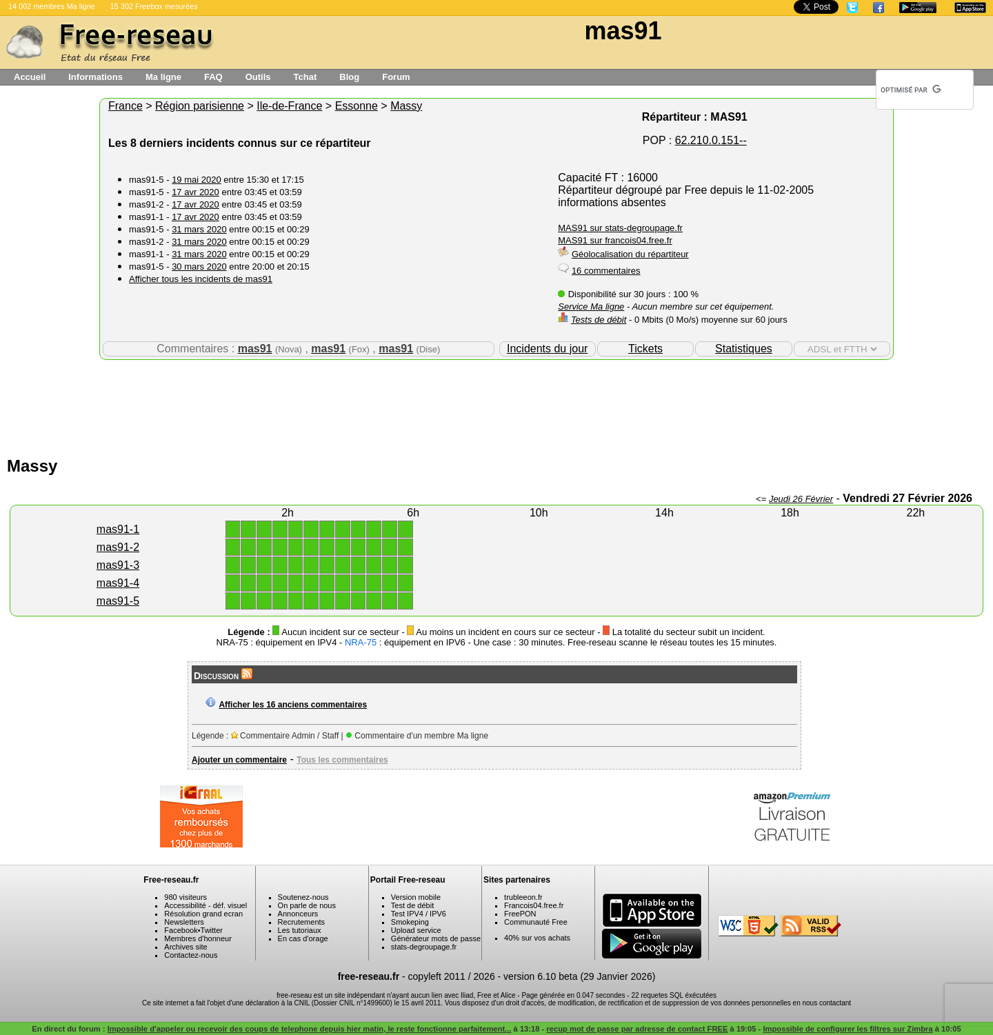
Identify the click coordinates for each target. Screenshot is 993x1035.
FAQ (213, 77)
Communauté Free (536, 922)
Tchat (305, 77)
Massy (406, 106)
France (125, 106)
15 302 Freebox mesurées (154, 6)
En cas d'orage (303, 938)
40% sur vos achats (537, 938)
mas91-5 (118, 601)
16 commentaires (606, 270)
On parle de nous (307, 905)
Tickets (645, 348)
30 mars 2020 (199, 266)
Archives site (185, 947)
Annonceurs (298, 914)
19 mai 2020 (196, 179)
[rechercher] (911, 89)
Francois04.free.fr (533, 905)
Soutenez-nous (303, 897)
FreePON (520, 914)
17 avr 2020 (195, 192)
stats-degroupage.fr (424, 947)
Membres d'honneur (198, 938)
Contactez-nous (190, 955)
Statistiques (743, 348)
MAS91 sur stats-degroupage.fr (620, 228)
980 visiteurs (185, 897)
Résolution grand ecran (203, 914)
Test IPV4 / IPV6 (418, 914)
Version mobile (416, 897)
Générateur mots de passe (436, 938)
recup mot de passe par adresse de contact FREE (637, 1029)
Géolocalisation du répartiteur (630, 254)
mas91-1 (118, 529)
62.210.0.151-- (711, 140)
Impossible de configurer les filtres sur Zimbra (847, 1029)
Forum (396, 77)
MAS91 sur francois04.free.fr (615, 240)
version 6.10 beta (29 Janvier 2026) (579, 976)
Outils (258, 77)
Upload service (416, 930)
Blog (349, 77)
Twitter (212, 930)
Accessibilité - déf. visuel (205, 905)
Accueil (30, 77)
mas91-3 (118, 565)
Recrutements (301, 922)
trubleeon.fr (523, 897)
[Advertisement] (496, 405)
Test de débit (412, 905)
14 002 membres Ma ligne (51, 6)
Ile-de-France (289, 106)
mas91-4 (118, 583)
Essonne (356, 106)
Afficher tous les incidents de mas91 (200, 279)
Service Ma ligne (591, 306)
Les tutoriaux (299, 930)
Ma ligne (163, 77)
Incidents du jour (547, 348)
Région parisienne (199, 106)
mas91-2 (118, 547)
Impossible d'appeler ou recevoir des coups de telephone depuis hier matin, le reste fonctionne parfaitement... (310, 1029)
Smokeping (410, 922)
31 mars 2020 (199, 229)
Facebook (180, 930)
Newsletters (183, 922)
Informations (95, 77)
